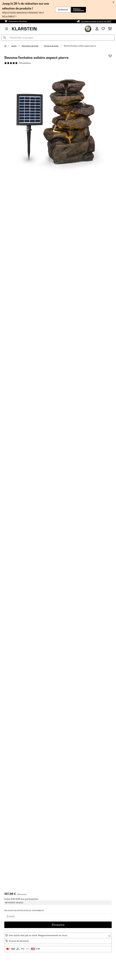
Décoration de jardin (31, 46)
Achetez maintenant (78, 10)
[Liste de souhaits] (103, 28)
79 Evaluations (25, 63)
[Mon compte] (96, 28)
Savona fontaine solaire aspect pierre (82, 46)
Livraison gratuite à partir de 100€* (95, 21)
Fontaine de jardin (53, 46)
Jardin (14, 46)
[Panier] (110, 28)
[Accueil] (7, 46)
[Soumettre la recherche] (5, 37)
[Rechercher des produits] (58, 37)
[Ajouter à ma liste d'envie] (110, 55)
